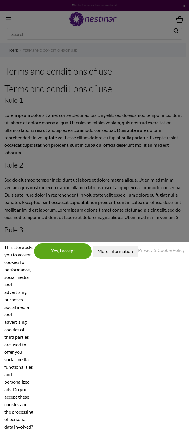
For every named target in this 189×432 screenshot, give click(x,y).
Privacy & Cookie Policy (161, 250)
